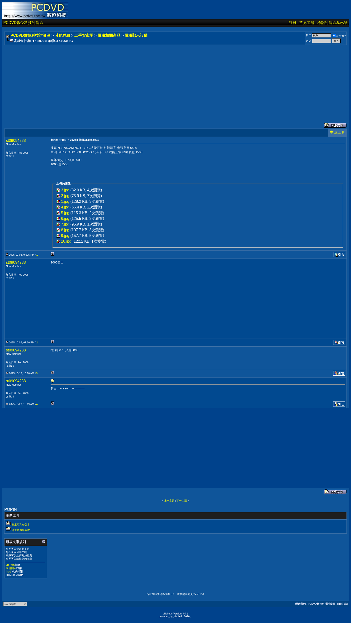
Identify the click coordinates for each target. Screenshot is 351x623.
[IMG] (9, 571)
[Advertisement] (147, 79)
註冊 (292, 23)
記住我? (339, 35)
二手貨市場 (83, 35)
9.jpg (65, 236)
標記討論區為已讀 (332, 23)
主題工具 (337, 132)
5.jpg (65, 213)
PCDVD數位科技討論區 (23, 23)
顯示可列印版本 (21, 524)
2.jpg (65, 196)
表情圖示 (11, 568)
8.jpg (65, 230)
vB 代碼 (10, 564)
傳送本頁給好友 (21, 530)
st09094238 (16, 140)
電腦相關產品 (109, 35)
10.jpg (66, 241)
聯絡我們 (300, 603)
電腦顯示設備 (136, 35)
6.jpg (65, 219)
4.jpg (65, 207)
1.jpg (65, 201)
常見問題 (306, 23)
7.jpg (65, 224)
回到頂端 (342, 603)
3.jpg (65, 190)
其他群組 (62, 35)
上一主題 (169, 500)
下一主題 (181, 500)
